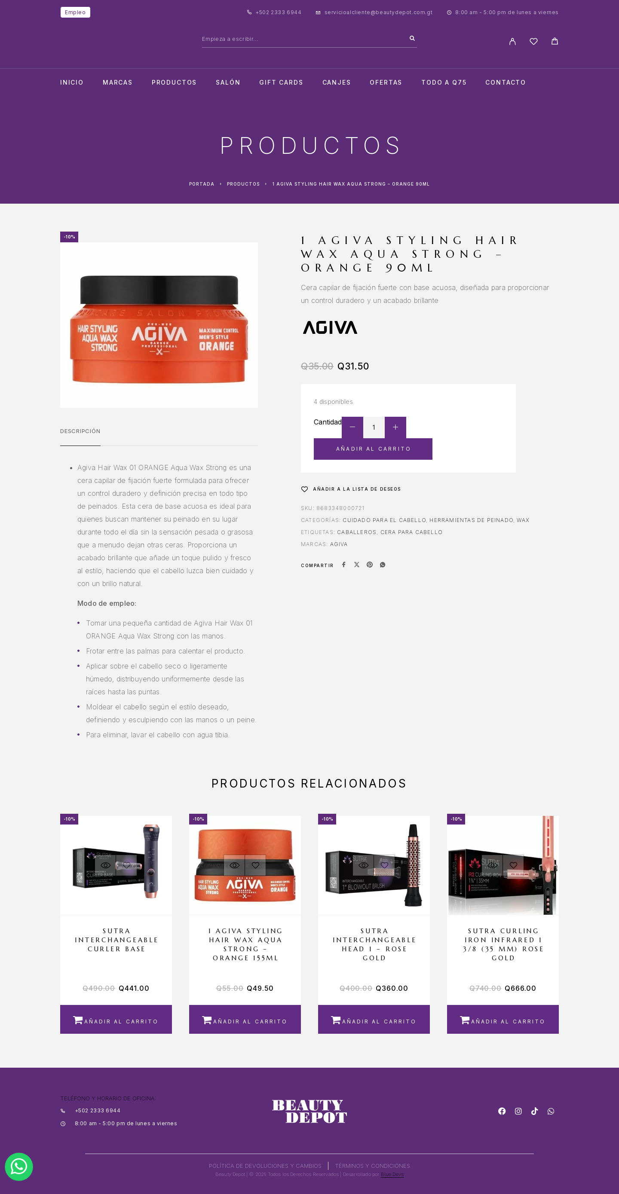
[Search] (412, 39)
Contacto (505, 82)
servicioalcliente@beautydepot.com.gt (379, 12)
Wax (523, 520)
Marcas (118, 82)
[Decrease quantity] (352, 427)
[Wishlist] (533, 42)
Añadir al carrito (373, 449)
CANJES (336, 82)
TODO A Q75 (443, 82)
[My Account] (512, 41)
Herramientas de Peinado (471, 520)
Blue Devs (392, 1174)
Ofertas (386, 82)
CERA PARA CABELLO (411, 532)
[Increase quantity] (395, 427)
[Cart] (554, 42)
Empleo (75, 12)
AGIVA (339, 544)
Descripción (80, 431)
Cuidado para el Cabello (384, 520)
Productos (174, 82)
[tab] (80, 436)
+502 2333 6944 (278, 12)
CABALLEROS (357, 532)
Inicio (72, 82)
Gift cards (281, 82)
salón (228, 82)
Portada (202, 183)
